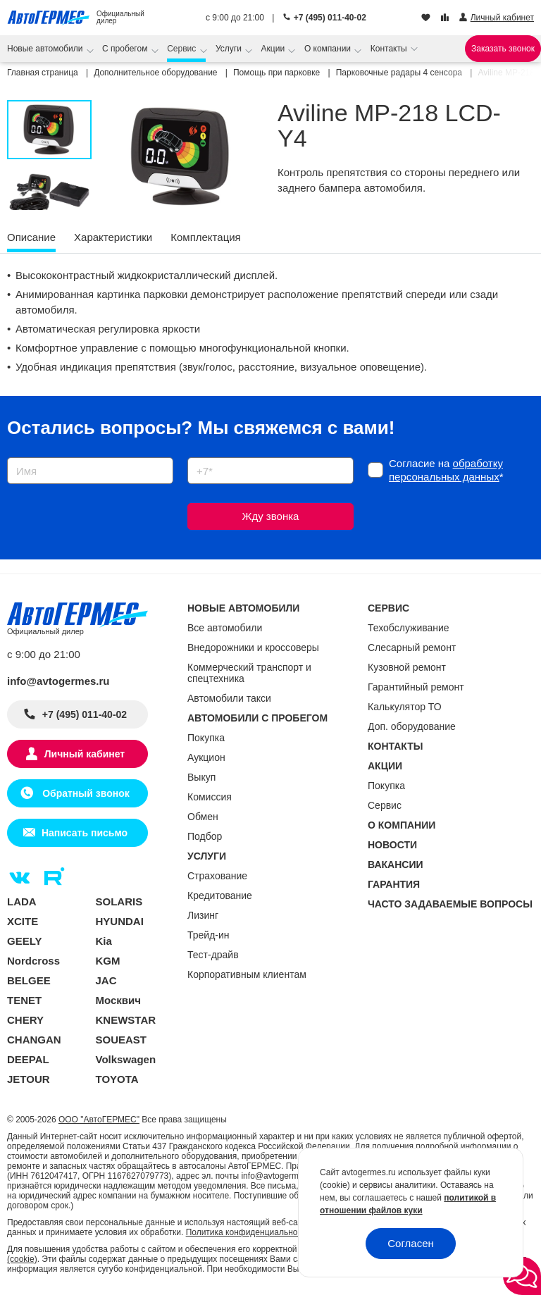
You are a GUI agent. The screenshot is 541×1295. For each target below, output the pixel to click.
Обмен (202, 816)
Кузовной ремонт (407, 667)
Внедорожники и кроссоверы (253, 647)
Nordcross (33, 961)
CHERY (25, 1020)
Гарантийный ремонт (416, 687)
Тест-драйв (213, 954)
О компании (329, 49)
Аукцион (206, 757)
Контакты (390, 49)
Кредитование (219, 895)
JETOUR (28, 1079)
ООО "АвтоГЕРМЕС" (98, 1119)
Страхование (217, 875)
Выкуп (201, 777)
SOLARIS (119, 901)
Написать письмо (85, 832)
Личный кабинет (84, 754)
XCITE (22, 921)
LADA (22, 901)
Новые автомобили (46, 49)
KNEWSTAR (126, 1020)
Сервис (182, 49)
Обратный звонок (84, 793)
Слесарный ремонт (412, 647)
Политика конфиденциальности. (249, 1232)
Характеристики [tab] (113, 237)
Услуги (230, 49)
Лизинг (202, 915)
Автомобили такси (229, 698)
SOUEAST (121, 1040)
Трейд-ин (208, 935)
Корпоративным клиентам (246, 974)
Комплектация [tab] (205, 237)
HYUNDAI (120, 921)
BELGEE (29, 980)
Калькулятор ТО (405, 706)
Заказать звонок (503, 49)
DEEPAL (28, 1059)
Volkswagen (126, 1059)
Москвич (118, 1000)
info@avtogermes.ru (58, 681)
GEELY (24, 941)
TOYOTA (117, 1079)
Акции (274, 49)
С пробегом (126, 49)
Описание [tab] (31, 237)
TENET (24, 1000)
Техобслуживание (408, 627)
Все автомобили (224, 627)
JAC (106, 980)
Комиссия (209, 797)
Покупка (206, 737)
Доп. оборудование (412, 726)
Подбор (204, 836)
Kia (104, 941)
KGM (108, 961)
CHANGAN (34, 1040)
